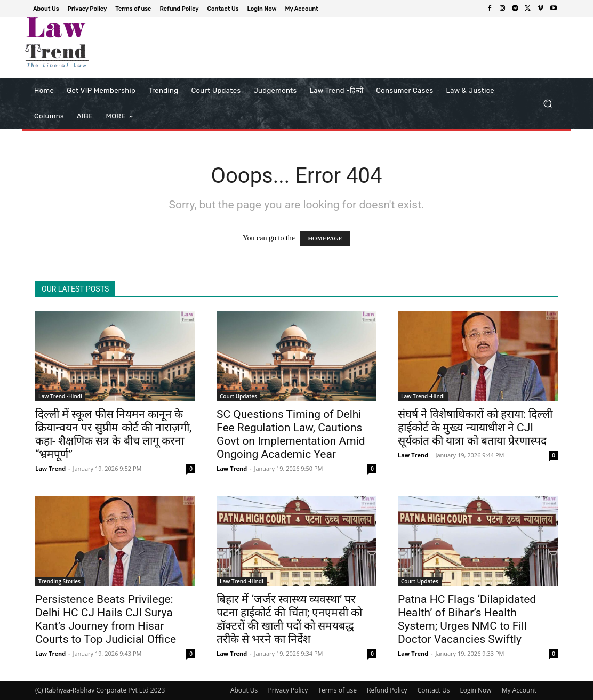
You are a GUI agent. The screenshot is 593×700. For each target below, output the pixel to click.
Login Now (476, 690)
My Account (519, 690)
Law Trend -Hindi (60, 396)
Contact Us (434, 690)
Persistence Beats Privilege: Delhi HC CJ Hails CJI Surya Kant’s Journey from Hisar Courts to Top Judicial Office (105, 619)
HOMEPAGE (325, 238)
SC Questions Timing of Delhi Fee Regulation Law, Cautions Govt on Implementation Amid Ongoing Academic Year (291, 434)
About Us (244, 690)
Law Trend (50, 468)
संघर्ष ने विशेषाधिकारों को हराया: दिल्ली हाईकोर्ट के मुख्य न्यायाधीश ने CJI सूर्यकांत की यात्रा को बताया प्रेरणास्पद (475, 427)
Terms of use (337, 690)
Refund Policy (387, 690)
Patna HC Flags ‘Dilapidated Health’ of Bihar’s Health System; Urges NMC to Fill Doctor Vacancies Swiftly (467, 619)
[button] (547, 103)
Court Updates (238, 396)
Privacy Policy (288, 690)
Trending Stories (59, 581)
